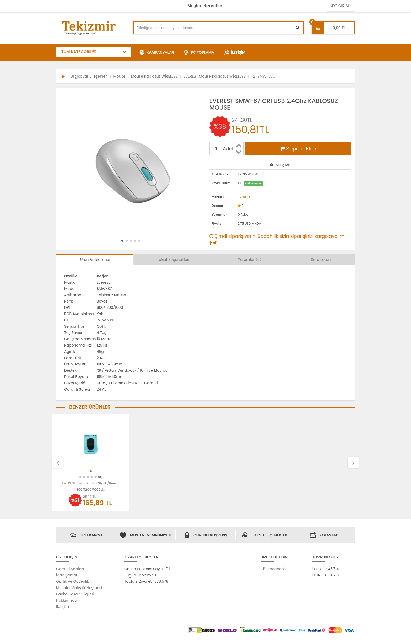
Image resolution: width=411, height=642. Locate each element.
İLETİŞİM (234, 52)
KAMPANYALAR (156, 52)
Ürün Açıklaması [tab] (95, 259)
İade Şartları (67, 575)
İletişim (62, 606)
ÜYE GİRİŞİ (341, 5)
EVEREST (244, 197)
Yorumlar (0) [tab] (249, 259)
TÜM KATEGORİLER (79, 52)
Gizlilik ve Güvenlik (72, 581)
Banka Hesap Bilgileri (75, 594)
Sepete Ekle (298, 148)
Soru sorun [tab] (321, 259)
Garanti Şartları (70, 568)
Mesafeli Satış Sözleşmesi (79, 587)
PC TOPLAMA (198, 52)
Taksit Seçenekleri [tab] (173, 259)
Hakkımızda (66, 600)
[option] (90, 462)
